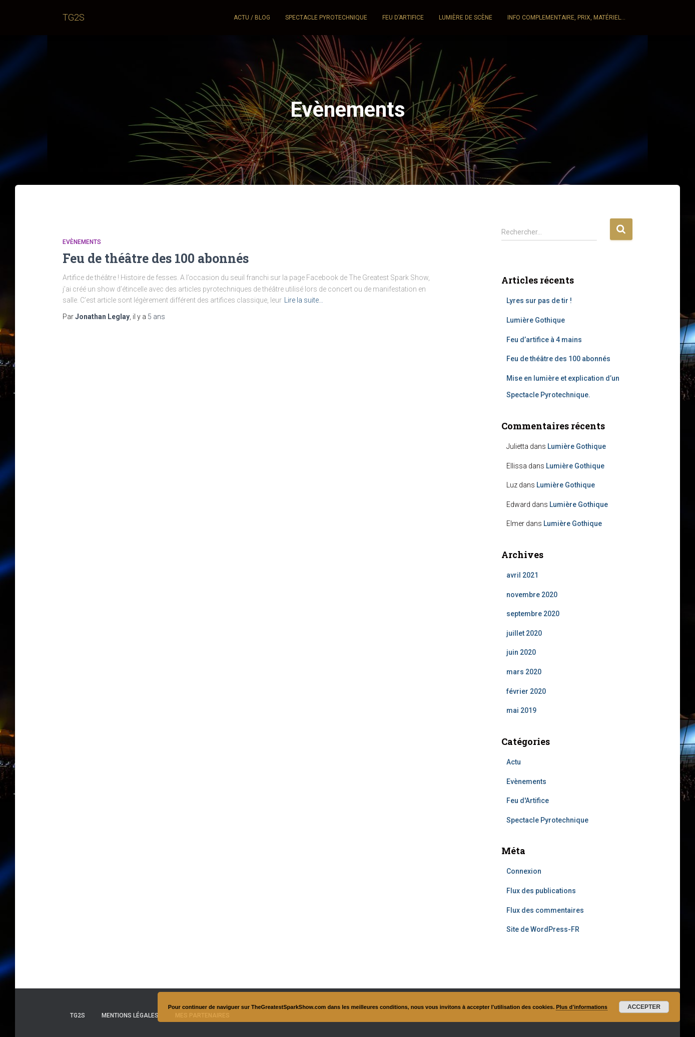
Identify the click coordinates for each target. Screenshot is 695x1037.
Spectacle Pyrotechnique (547, 820)
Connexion (523, 871)
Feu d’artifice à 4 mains (544, 340)
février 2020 (526, 691)
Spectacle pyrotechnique (326, 17)
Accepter (643, 1006)
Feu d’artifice (403, 17)
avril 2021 (522, 575)
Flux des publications (541, 891)
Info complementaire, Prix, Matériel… (566, 17)
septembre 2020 (532, 614)
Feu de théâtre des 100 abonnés (156, 258)
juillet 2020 (524, 633)
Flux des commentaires (545, 910)
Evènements (82, 241)
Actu (513, 762)
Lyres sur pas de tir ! (539, 301)
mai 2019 (521, 710)
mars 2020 (523, 672)
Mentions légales (130, 1015)
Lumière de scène (465, 17)
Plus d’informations (581, 1007)
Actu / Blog (252, 17)
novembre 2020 (531, 595)
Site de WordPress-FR (542, 929)
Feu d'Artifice (527, 801)
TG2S (77, 1015)
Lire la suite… (303, 300)
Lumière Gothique (535, 320)
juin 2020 (521, 652)
